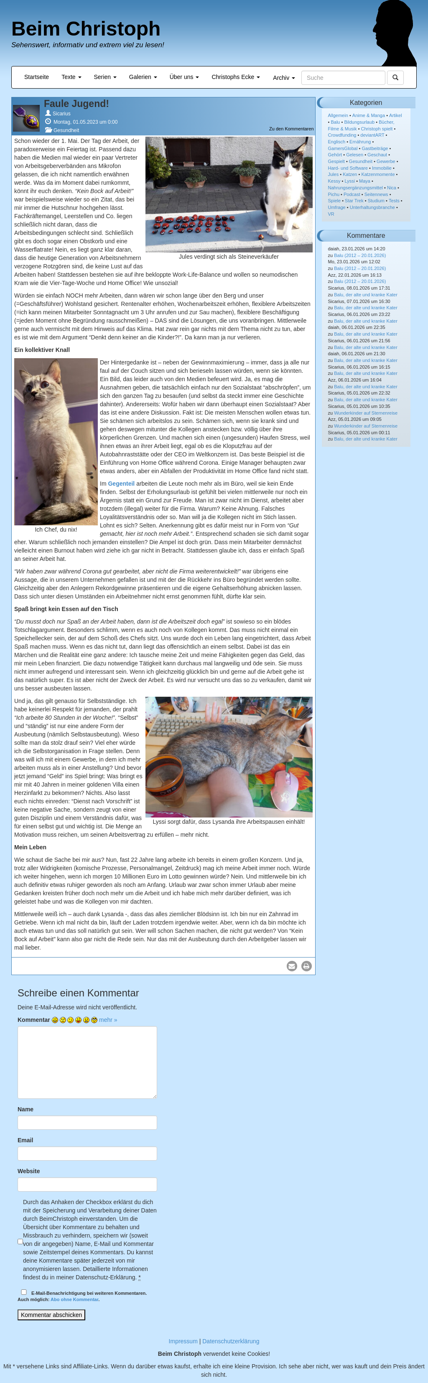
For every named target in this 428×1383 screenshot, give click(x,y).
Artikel (395, 115)
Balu (335, 122)
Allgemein (338, 115)
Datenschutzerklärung (230, 1341)
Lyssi (349, 180)
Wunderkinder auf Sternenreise (365, 412)
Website (29, 1171)
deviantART (372, 135)
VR (331, 213)
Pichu (334, 194)
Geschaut (377, 154)
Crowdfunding (342, 135)
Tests (394, 200)
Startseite (36, 77)
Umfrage (337, 207)
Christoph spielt (377, 128)
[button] (292, 966)
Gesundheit (66, 130)
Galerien (143, 77)
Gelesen (354, 154)
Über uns (184, 77)
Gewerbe (386, 161)
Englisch (337, 141)
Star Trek (354, 200)
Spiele (334, 200)
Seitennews (376, 194)
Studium (376, 200)
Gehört (335, 154)
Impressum (183, 1341)
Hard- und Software (348, 168)
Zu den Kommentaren (291, 128)
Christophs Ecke (235, 77)
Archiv (284, 77)
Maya (364, 180)
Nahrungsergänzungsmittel (355, 187)
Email (25, 1140)
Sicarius (62, 114)
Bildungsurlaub (359, 122)
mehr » (108, 1019)
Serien (105, 77)
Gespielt (336, 161)
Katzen (350, 174)
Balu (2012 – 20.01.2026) (360, 255)
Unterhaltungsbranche (372, 207)
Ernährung (360, 141)
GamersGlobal (343, 148)
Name (25, 1109)
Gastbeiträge (375, 148)
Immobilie (382, 168)
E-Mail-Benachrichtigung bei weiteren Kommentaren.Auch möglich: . (82, 1295)
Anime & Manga (368, 115)
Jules (333, 174)
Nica (391, 187)
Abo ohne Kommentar (74, 1299)
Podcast (352, 194)
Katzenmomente (378, 174)
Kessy (334, 180)
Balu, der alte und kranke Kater (365, 294)
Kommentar (34, 1019)
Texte (71, 77)
